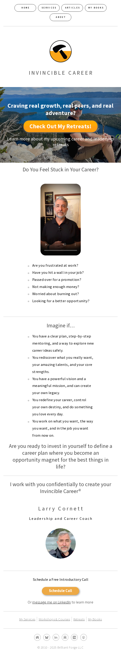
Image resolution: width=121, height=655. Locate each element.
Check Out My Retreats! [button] (60, 126)
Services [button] (49, 7)
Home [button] (26, 7)
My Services (27, 619)
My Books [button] (96, 7)
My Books (95, 619)
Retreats (79, 619)
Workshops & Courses (54, 619)
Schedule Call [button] (60, 590)
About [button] (61, 17)
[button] (37, 637)
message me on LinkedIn (51, 602)
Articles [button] (72, 7)
